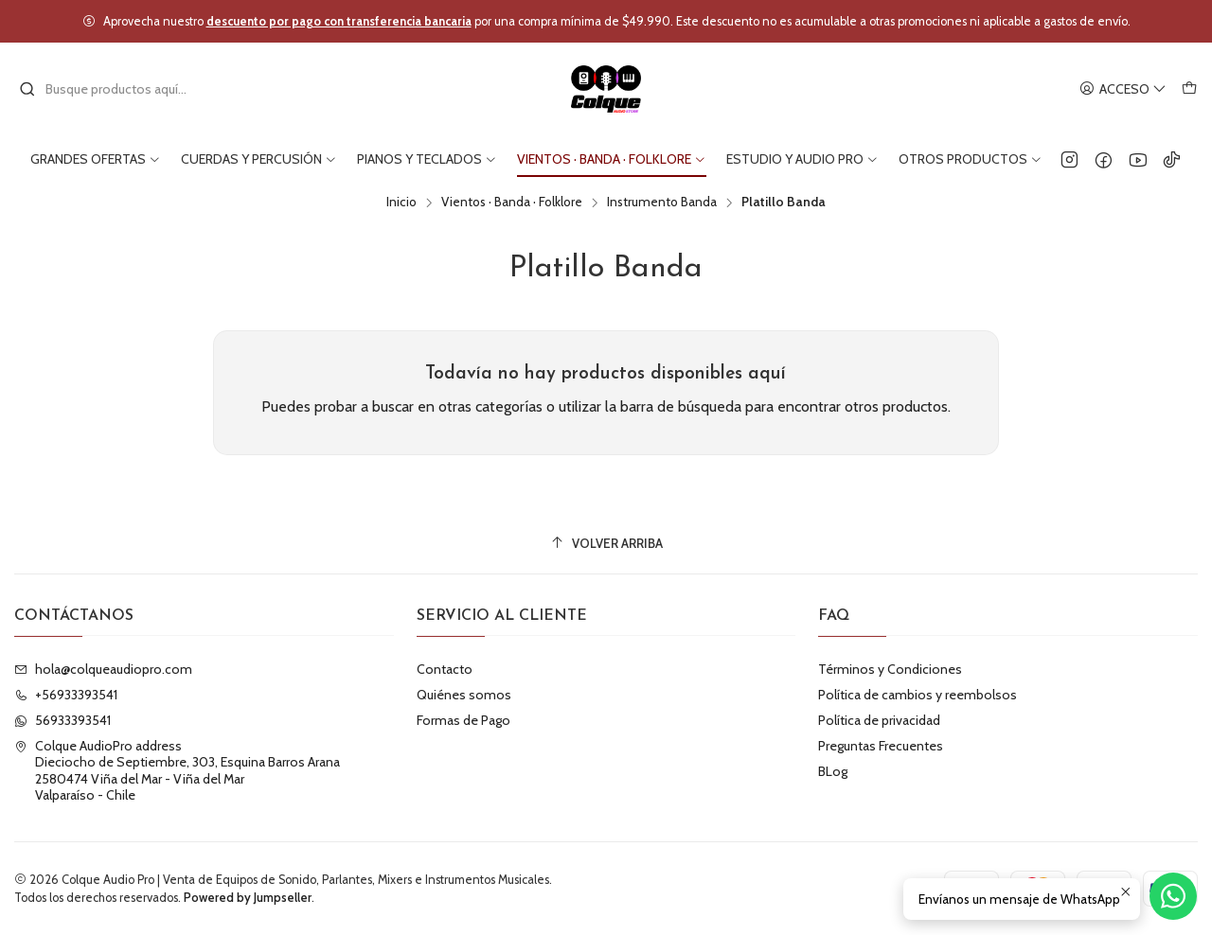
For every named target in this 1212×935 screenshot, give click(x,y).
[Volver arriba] (606, 543)
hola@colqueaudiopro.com (103, 669)
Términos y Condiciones (890, 669)
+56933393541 (65, 694)
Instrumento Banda (662, 202)
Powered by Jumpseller (248, 898)
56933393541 (62, 720)
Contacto (444, 669)
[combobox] (115, 89)
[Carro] (1189, 89)
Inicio (401, 202)
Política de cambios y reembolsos (917, 694)
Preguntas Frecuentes (880, 745)
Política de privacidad (879, 720)
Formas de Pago (463, 720)
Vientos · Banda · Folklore (511, 202)
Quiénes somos (464, 694)
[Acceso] (1123, 89)
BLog (832, 771)
